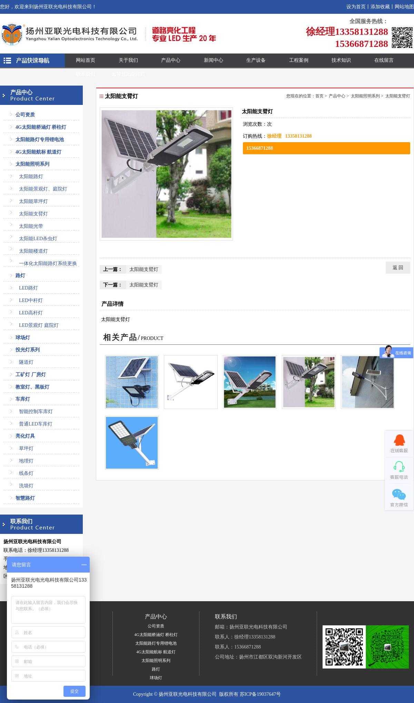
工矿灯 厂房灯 (31, 374)
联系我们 (85, 74)
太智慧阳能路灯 (128, 74)
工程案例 (298, 60)
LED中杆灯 (31, 300)
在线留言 (384, 60)
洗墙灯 (26, 485)
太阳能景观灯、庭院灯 (43, 189)
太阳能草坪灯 (33, 201)
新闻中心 (213, 60)
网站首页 (85, 60)
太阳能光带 (31, 226)
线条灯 (26, 473)
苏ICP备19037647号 (260, 694)
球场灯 (23, 337)
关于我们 (128, 60)
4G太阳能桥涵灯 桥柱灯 (41, 127)
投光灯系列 (28, 349)
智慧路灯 (25, 498)
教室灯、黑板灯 (32, 387)
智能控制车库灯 (36, 411)
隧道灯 (26, 362)
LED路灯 (28, 288)
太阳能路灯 (31, 176)
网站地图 (404, 6)
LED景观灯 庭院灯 (39, 325)
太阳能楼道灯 (33, 251)
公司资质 (25, 114)
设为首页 (356, 6)
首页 (319, 96)
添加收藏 (380, 6)
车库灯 (23, 399)
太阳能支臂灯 (33, 213)
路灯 (20, 275)
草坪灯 (26, 448)
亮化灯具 (25, 436)
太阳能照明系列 (32, 164)
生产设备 (256, 60)
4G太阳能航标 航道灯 (38, 152)
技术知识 (341, 60)
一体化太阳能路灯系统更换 (48, 263)
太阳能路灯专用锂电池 (40, 139)
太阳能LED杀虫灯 (38, 238)
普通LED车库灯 (35, 424)
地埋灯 (26, 460)
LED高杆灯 (31, 312)
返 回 (398, 267)
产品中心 (170, 60)
